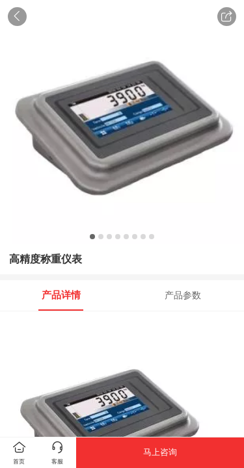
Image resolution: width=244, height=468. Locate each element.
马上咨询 (160, 452)
